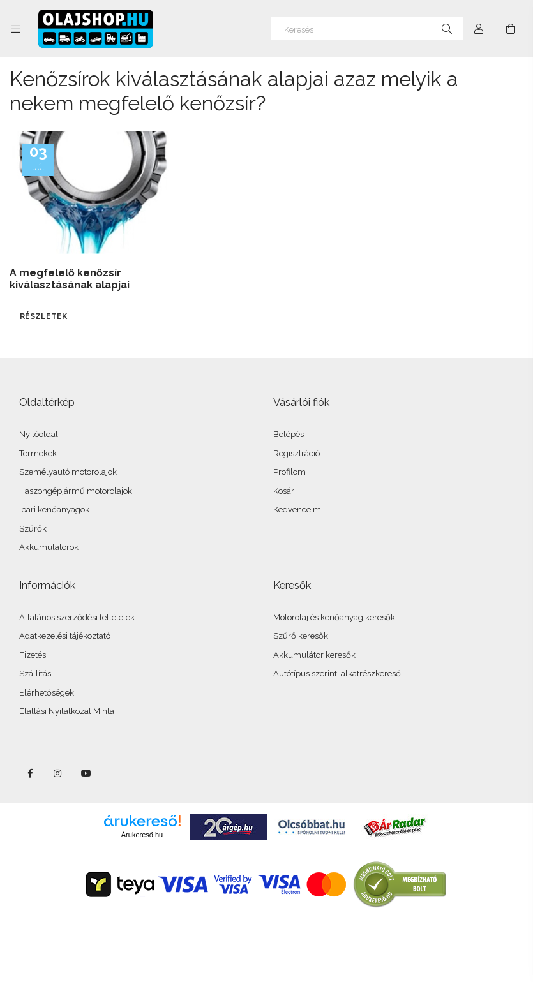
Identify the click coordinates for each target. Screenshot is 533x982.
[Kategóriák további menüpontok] (16, 28)
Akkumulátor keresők (314, 655)
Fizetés (32, 655)
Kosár (283, 491)
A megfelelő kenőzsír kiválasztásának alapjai (70, 279)
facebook (30, 773)
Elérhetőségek (46, 692)
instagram (58, 773)
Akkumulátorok (49, 547)
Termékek (38, 453)
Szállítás (35, 673)
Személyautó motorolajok (68, 472)
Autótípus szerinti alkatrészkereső (337, 673)
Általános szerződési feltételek (77, 617)
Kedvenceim (297, 509)
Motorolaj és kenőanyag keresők (334, 617)
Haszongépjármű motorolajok (75, 491)
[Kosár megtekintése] (511, 28)
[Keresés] (367, 28)
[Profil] (479, 28)
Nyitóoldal (38, 434)
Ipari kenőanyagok (54, 509)
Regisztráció (296, 453)
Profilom (289, 472)
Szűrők (33, 528)
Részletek (43, 316)
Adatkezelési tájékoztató (64, 636)
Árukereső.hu (142, 834)
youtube (86, 773)
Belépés (288, 434)
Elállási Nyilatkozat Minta (66, 711)
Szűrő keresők (300, 636)
